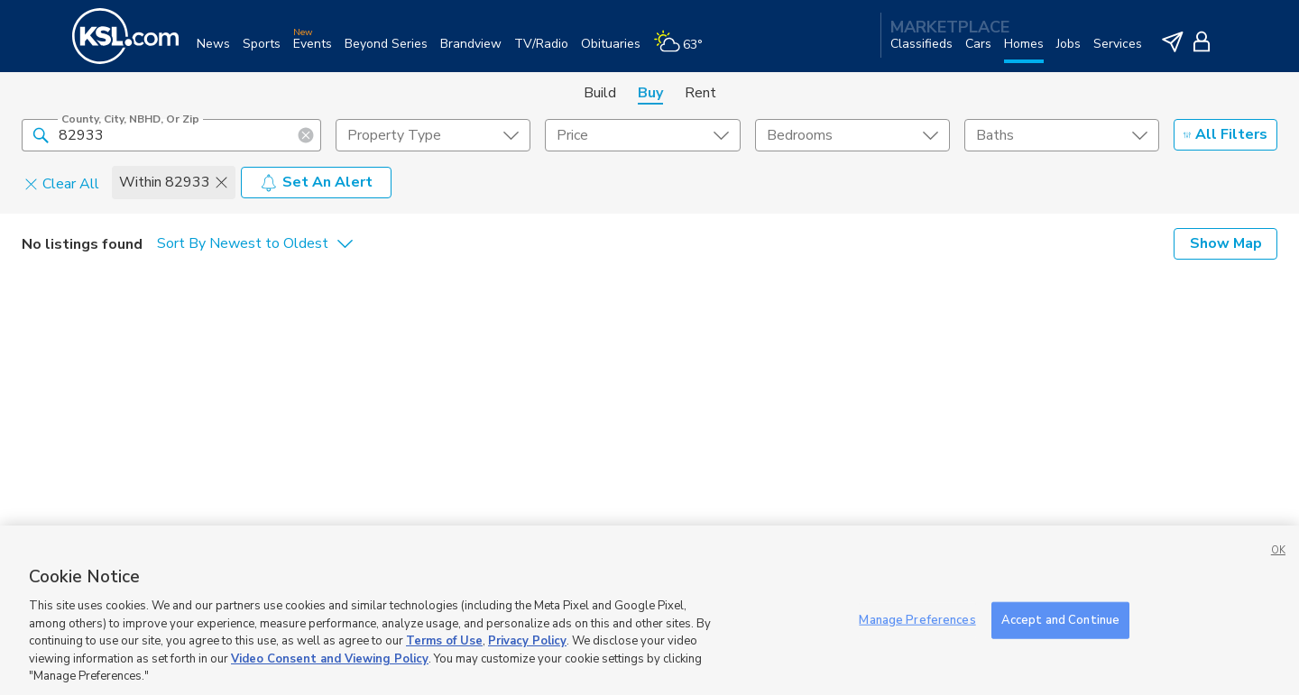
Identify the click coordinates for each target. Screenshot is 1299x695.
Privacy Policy (527, 641)
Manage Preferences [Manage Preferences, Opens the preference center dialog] (917, 619)
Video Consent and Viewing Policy (329, 659)
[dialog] (649, 207)
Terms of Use (444, 641)
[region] (649, 610)
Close (813, 318)
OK (1278, 550)
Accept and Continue (1060, 619)
